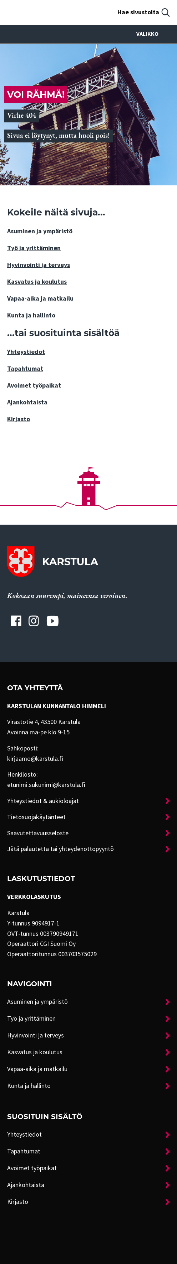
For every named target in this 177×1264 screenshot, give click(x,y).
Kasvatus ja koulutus (37, 281)
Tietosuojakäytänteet (36, 817)
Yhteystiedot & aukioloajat (43, 801)
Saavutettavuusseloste (38, 833)
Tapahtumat (25, 368)
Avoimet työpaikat (34, 385)
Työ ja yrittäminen (34, 248)
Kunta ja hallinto (31, 315)
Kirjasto (18, 419)
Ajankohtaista (27, 402)
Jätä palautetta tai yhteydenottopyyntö (60, 849)
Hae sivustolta (138, 12)
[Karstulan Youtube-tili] (52, 621)
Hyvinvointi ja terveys (38, 265)
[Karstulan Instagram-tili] (34, 621)
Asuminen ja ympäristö (39, 231)
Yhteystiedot (26, 351)
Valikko (153, 34)
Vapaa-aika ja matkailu (40, 298)
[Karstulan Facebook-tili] (16, 621)
